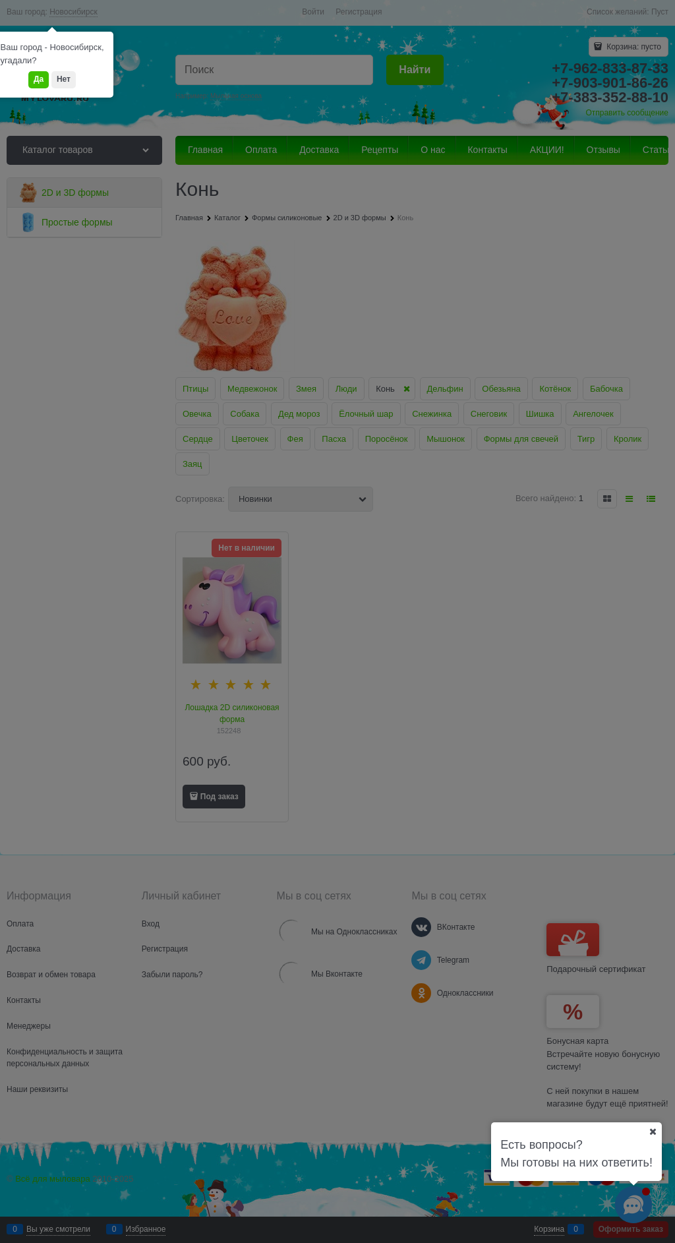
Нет (64, 79)
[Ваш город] (652, 1131)
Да (39, 79)
